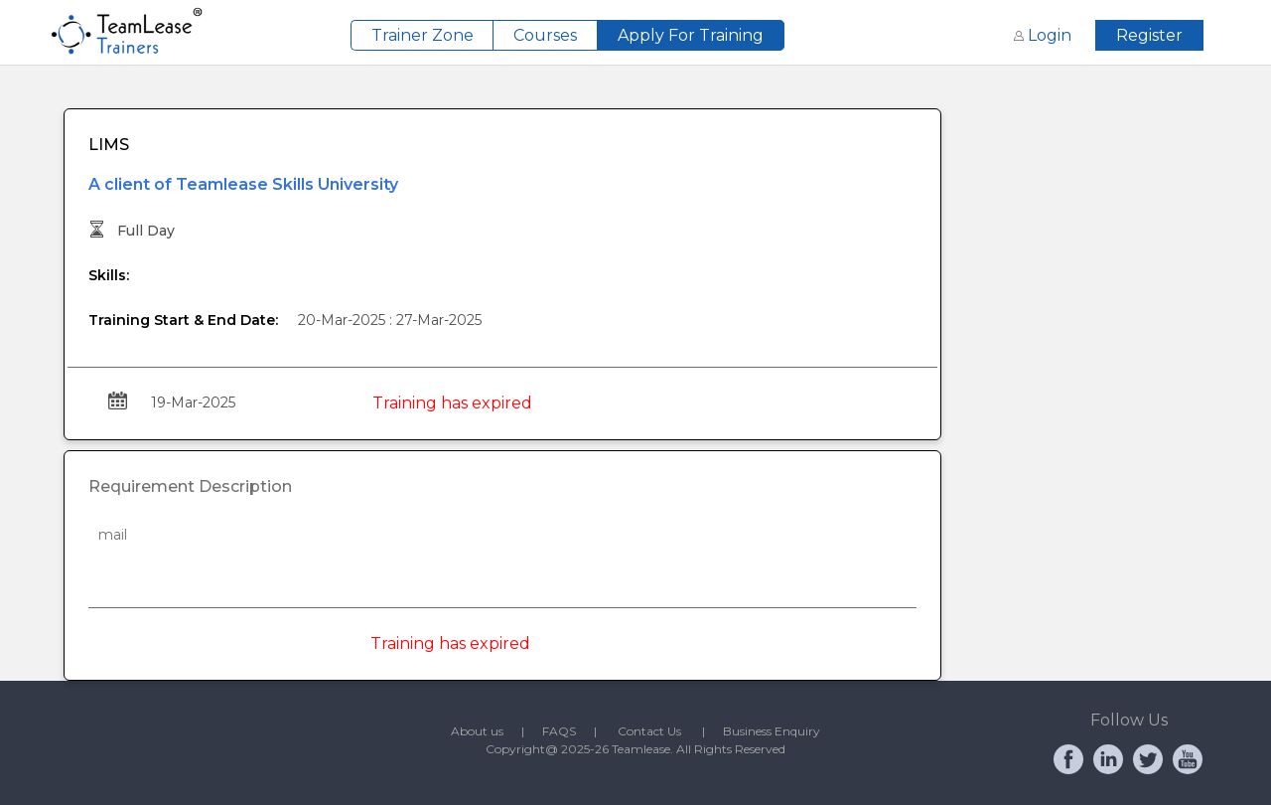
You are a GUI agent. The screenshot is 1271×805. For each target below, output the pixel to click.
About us (486, 731)
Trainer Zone (422, 35)
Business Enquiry (771, 731)
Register (1149, 35)
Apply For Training (691, 35)
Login (1044, 35)
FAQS (568, 731)
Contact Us (660, 731)
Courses (545, 35)
